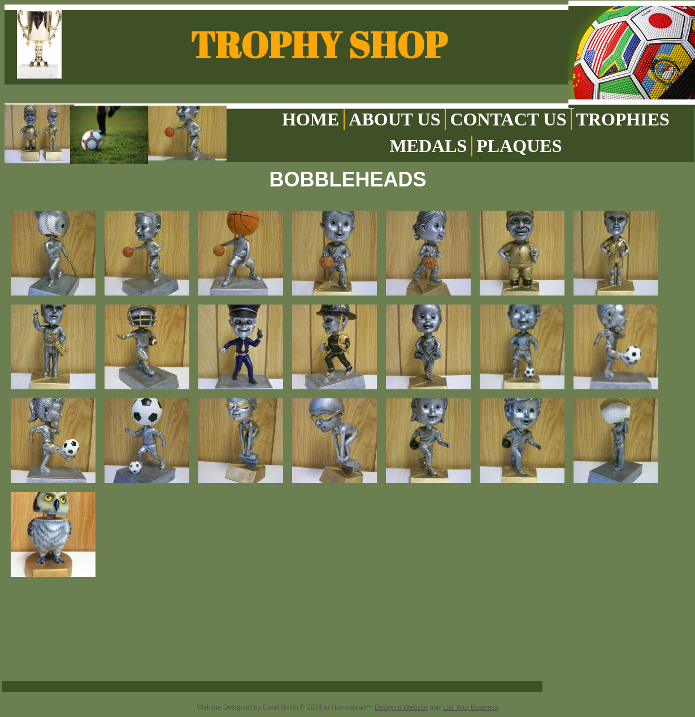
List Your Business (470, 707)
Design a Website (401, 707)
